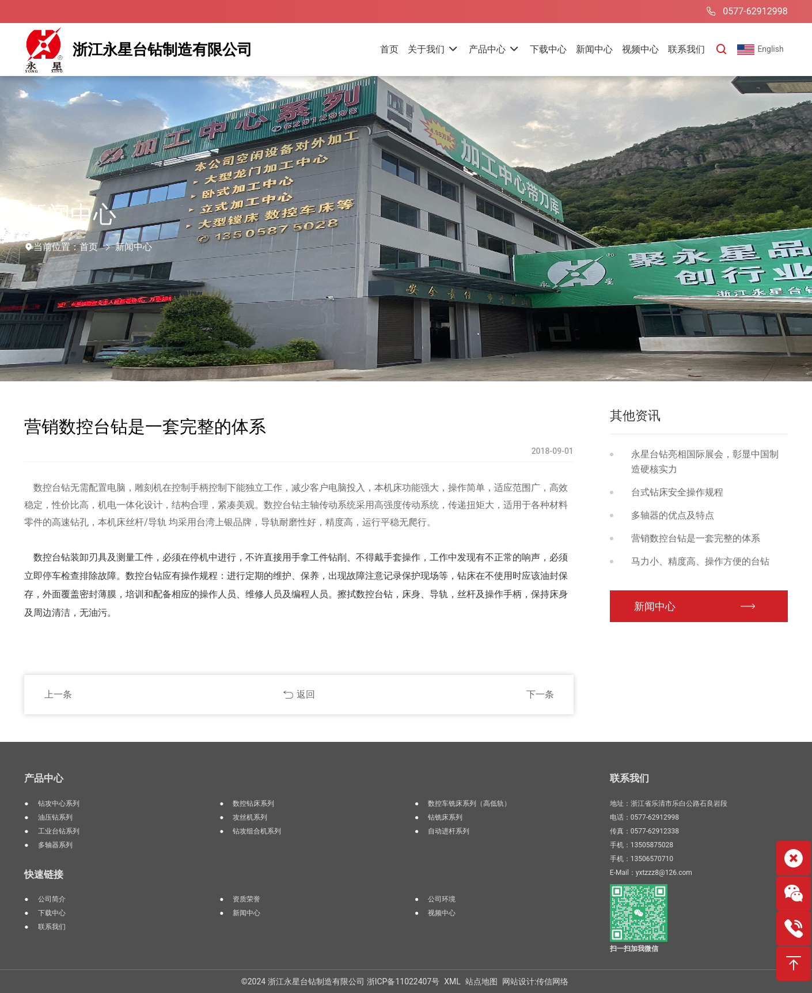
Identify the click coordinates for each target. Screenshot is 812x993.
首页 (88, 246)
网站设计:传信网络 (535, 981)
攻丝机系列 (250, 817)
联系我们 (52, 927)
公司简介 (52, 899)
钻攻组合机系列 (257, 831)
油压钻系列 (55, 817)
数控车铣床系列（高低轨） (469, 803)
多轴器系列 (55, 845)
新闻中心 (133, 246)
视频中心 (442, 913)
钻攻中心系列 (58, 803)
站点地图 (481, 981)
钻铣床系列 (445, 817)
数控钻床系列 (253, 803)
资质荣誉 (246, 899)
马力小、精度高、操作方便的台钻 (700, 561)
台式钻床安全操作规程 (677, 492)
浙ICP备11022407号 (403, 981)
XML (452, 981)
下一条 (540, 694)
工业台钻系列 (58, 831)
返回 (306, 694)
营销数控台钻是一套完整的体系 (695, 538)
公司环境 (442, 899)
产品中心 (43, 778)
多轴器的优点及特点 (672, 515)
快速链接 (43, 874)
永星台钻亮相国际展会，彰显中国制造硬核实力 (705, 462)
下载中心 (52, 913)
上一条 (58, 694)
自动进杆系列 (448, 831)
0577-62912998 (745, 11)
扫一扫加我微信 (634, 949)
